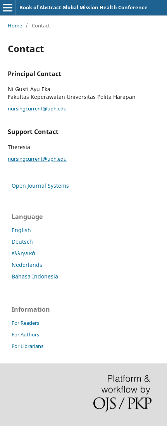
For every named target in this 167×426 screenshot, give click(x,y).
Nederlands (27, 264)
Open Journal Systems (40, 185)
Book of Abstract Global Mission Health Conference (83, 7)
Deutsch (22, 241)
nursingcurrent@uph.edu (37, 108)
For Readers (25, 322)
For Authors (25, 334)
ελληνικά (23, 253)
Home (15, 25)
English (21, 230)
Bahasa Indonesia (35, 276)
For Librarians (27, 346)
